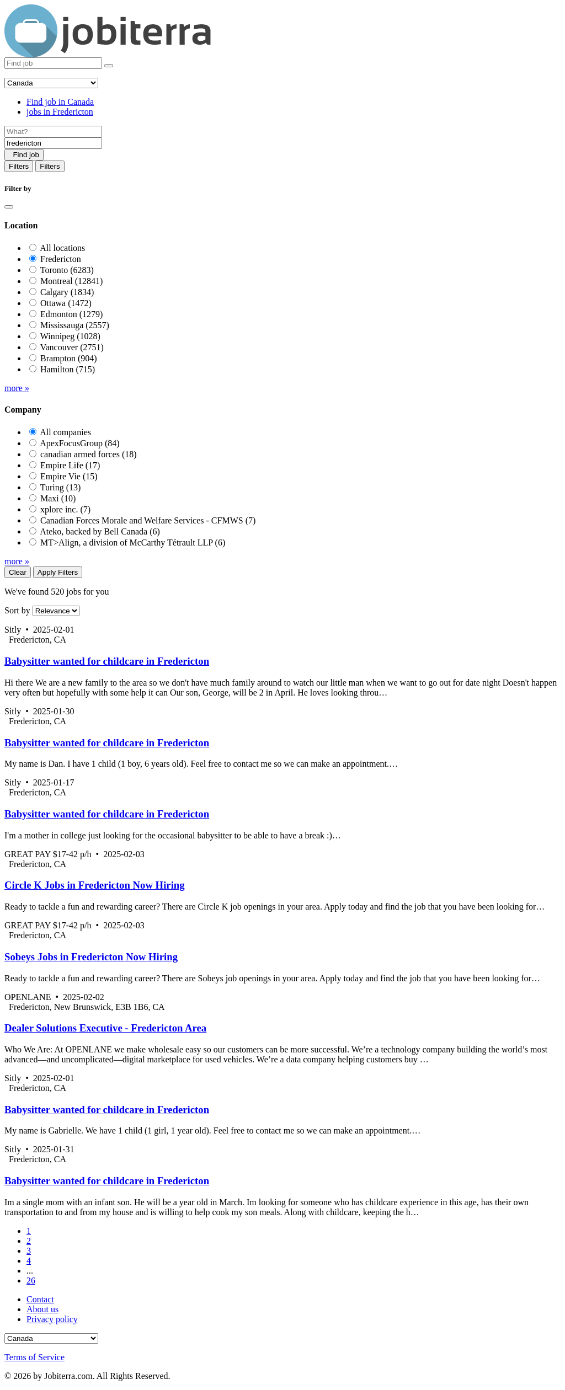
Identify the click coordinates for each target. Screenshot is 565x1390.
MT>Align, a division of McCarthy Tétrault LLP (132, 542)
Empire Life (70, 465)
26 (30, 1280)
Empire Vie (69, 476)
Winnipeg (70, 336)
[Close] (8, 207)
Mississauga (74, 325)
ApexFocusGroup (79, 443)
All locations (62, 248)
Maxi (58, 498)
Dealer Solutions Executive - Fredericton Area (105, 1028)
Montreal (71, 281)
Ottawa (66, 303)
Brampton (68, 358)
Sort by (17, 610)
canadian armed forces (88, 454)
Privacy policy (52, 1319)
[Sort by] (56, 611)
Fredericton (60, 259)
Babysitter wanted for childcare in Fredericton (106, 661)
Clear (17, 572)
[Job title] (53, 131)
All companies (65, 432)
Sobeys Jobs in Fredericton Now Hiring (91, 957)
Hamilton (67, 369)
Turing (60, 487)
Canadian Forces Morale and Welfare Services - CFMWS (147, 520)
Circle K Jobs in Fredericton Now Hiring (94, 885)
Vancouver (72, 347)
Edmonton (71, 314)
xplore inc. (65, 509)
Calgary (67, 292)
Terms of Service (34, 1357)
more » (16, 388)
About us (42, 1309)
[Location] (53, 143)
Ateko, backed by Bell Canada (100, 531)
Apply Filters (58, 572)
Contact (40, 1299)
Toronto (67, 270)
